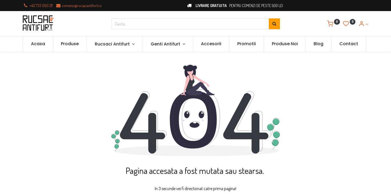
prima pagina (223, 188)
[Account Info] (363, 24)
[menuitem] (38, 44)
